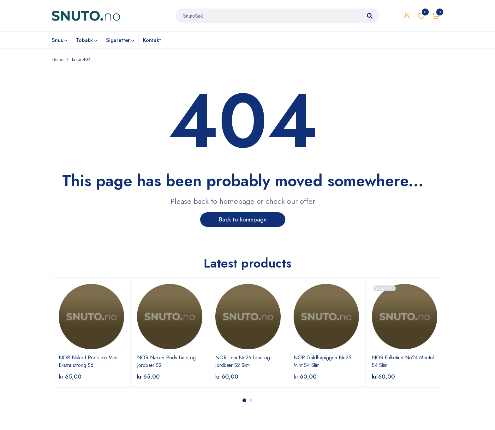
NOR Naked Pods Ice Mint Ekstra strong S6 (88, 361)
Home (57, 59)
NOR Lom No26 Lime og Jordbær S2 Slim (242, 361)
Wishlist (421, 16)
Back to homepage (243, 219)
